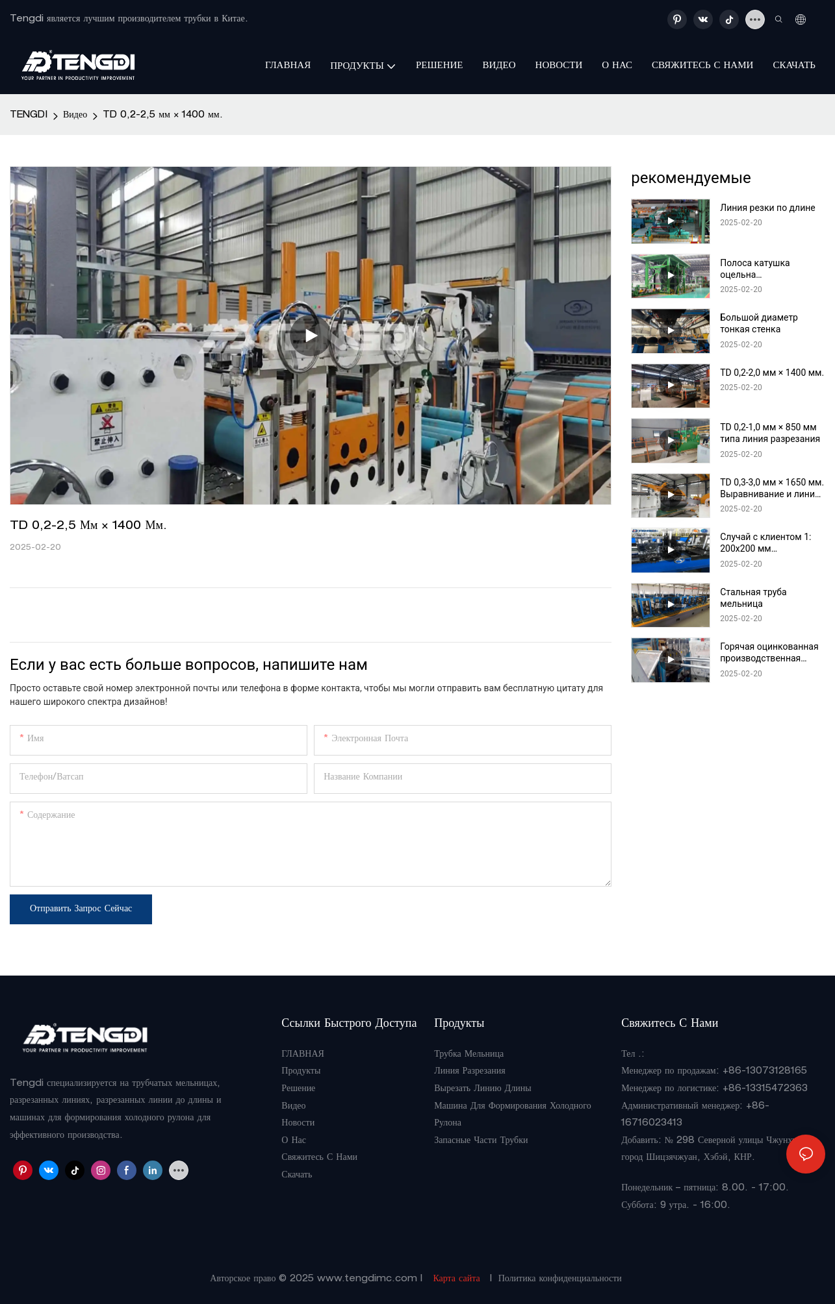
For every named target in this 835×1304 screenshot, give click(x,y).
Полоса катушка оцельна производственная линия (760, 269)
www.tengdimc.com (368, 1279)
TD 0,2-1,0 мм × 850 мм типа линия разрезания (770, 433)
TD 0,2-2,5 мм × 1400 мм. (162, 115)
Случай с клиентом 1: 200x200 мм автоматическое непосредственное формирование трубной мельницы (770, 543)
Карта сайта (456, 1279)
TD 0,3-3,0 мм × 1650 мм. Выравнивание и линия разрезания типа (772, 488)
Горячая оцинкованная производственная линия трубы (769, 652)
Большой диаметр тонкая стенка (759, 323)
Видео (75, 115)
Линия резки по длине (767, 208)
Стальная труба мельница (753, 598)
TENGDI (28, 115)
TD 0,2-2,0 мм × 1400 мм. (772, 372)
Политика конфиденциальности (560, 1279)
